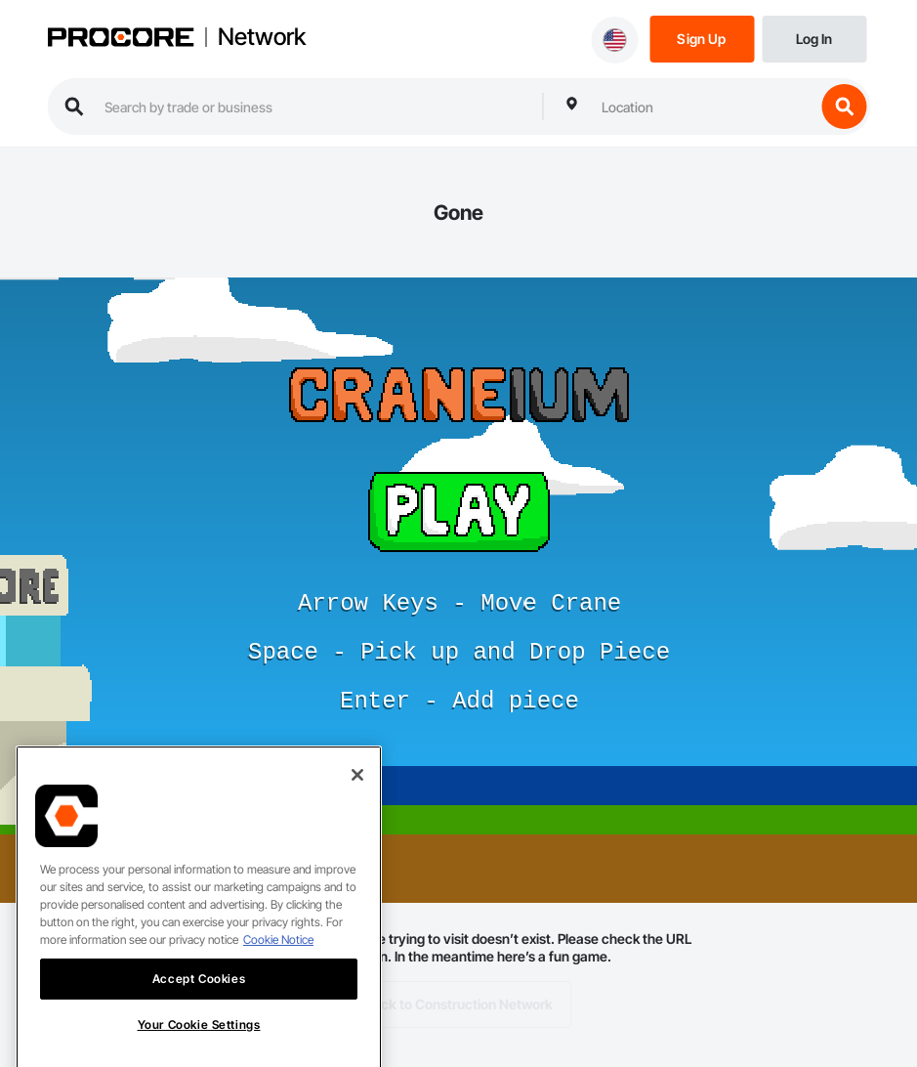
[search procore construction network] (313, 106)
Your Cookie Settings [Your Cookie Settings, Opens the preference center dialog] (199, 1042)
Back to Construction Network (458, 1004)
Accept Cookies (198, 996)
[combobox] (703, 106)
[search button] (843, 106)
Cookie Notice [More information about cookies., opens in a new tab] (278, 957)
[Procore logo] (120, 39)
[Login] (814, 37)
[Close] (357, 792)
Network (262, 37)
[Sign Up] (701, 37)
